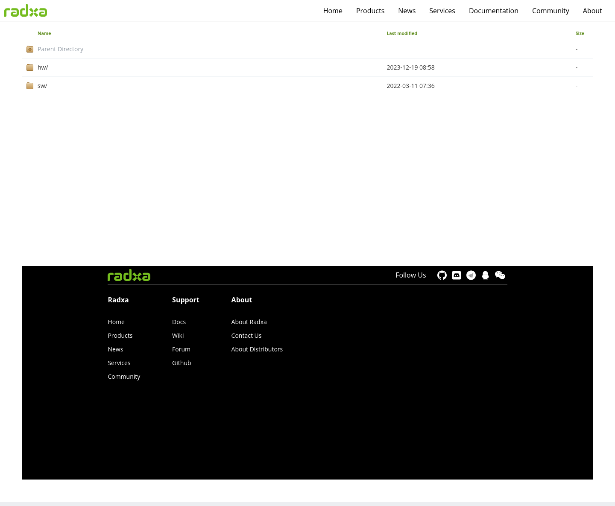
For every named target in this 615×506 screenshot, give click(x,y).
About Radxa (249, 322)
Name (44, 33)
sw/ (42, 86)
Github (181, 363)
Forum (181, 349)
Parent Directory (60, 49)
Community (550, 10)
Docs (179, 322)
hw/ (43, 67)
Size (580, 33)
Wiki (178, 335)
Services (442, 10)
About (592, 10)
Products (370, 10)
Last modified (402, 33)
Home (333, 10)
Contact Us (246, 335)
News (407, 10)
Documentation (493, 10)
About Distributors (257, 349)
